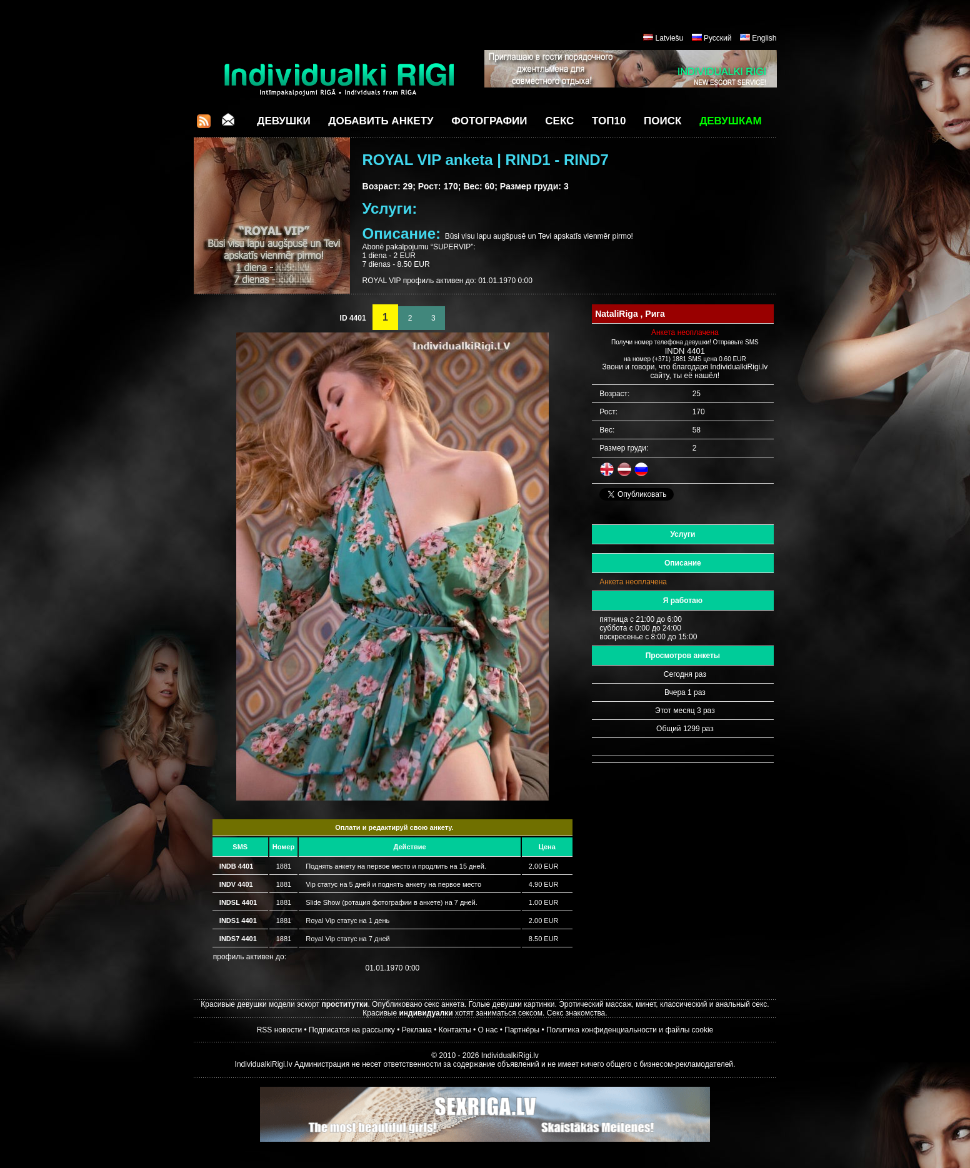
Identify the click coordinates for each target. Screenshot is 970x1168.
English (764, 38)
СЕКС (559, 121)
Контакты (455, 1030)
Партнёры (521, 1030)
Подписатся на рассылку (352, 1030)
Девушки (283, 121)
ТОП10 (609, 121)
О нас (488, 1030)
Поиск (662, 121)
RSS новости (279, 1030)
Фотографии (489, 121)
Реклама (417, 1030)
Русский (718, 38)
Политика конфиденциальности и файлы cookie (629, 1030)
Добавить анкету (380, 121)
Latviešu (670, 38)
